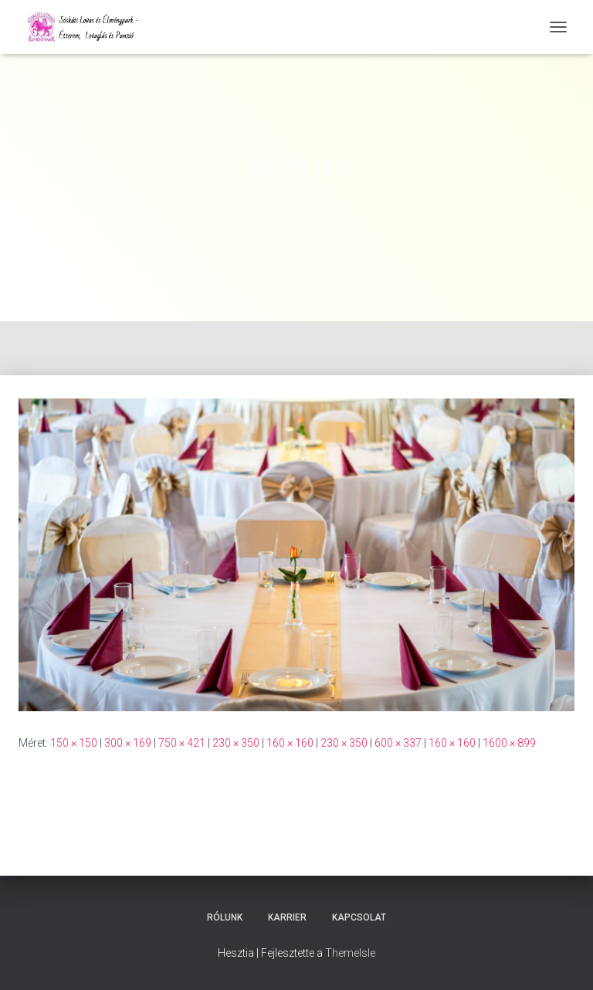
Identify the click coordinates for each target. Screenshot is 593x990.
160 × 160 (289, 743)
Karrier (287, 917)
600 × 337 (398, 743)
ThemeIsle (350, 953)
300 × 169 (127, 743)
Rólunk (224, 917)
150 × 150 (73, 743)
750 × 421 (181, 743)
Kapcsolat (359, 917)
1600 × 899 (509, 743)
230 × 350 (235, 743)
